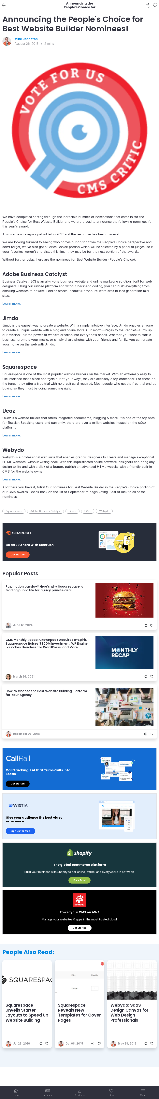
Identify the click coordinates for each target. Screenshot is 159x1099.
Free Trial (79, 880)
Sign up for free (20, 830)
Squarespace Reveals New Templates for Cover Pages (79, 1012)
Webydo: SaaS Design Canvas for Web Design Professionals (129, 1012)
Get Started (18, 554)
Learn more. (11, 303)
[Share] (148, 5)
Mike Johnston (26, 39)
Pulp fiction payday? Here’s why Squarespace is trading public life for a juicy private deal (44, 588)
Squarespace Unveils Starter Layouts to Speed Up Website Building (27, 1012)
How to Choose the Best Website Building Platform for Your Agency (46, 693)
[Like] (155, 5)
